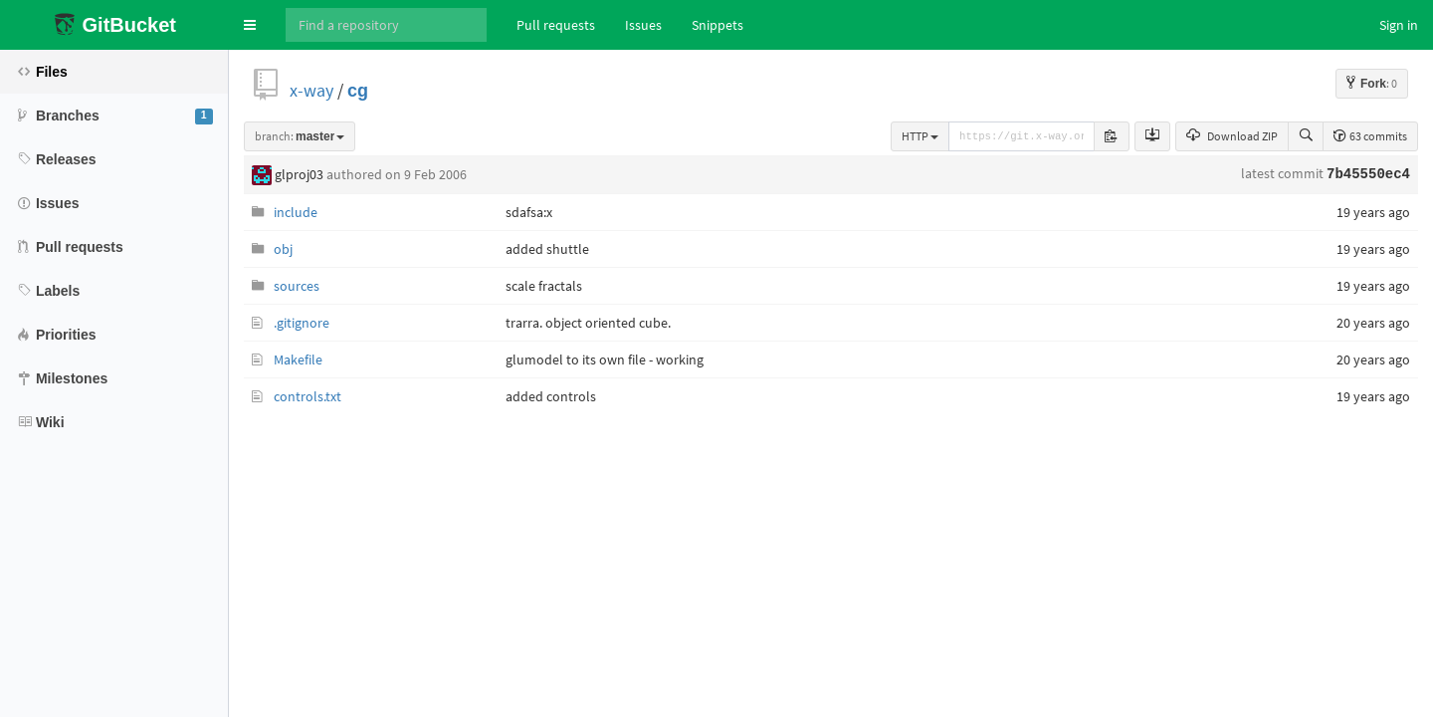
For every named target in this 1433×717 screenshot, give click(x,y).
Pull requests (555, 25)
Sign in (1398, 25)
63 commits (1370, 135)
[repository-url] (1021, 136)
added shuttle (547, 249)
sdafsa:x (529, 212)
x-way (311, 90)
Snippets (717, 25)
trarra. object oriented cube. (588, 323)
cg (357, 90)
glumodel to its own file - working (605, 359)
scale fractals (544, 286)
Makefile (298, 359)
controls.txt (307, 396)
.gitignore (301, 323)
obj (283, 249)
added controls (551, 396)
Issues (643, 25)
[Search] (386, 25)
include (295, 212)
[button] (250, 25)
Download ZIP (1232, 135)
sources (296, 286)
